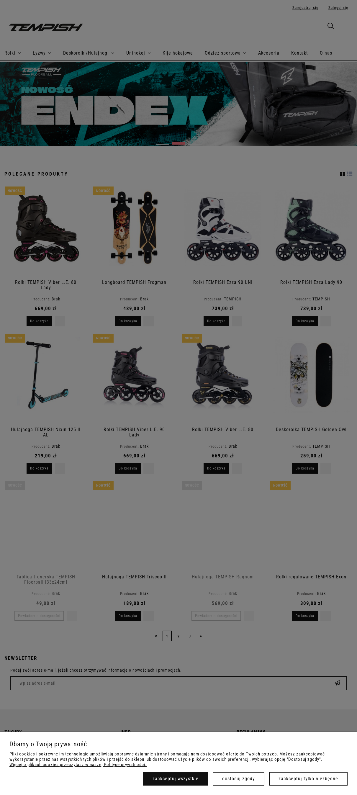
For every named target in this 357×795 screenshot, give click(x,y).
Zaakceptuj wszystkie (176, 778)
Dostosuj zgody (238, 778)
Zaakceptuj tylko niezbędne (308, 778)
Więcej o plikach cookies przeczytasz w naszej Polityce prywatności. (78, 764)
